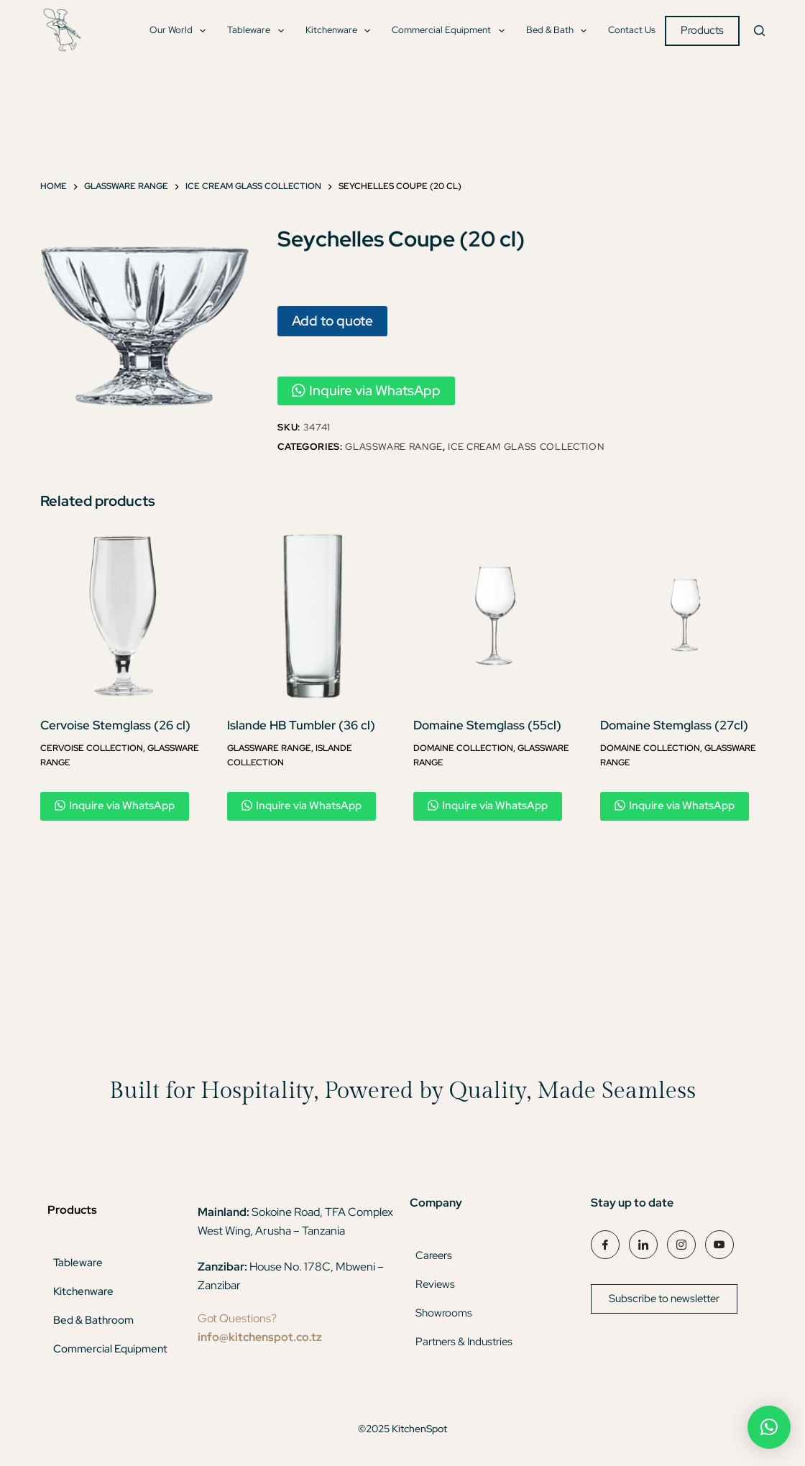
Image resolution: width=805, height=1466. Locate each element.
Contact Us (632, 30)
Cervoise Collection (91, 748)
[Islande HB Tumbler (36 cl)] (309, 616)
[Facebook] (605, 1244)
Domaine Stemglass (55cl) (487, 725)
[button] (769, 1427)
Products (702, 30)
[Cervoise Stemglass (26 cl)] (123, 616)
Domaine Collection (463, 748)
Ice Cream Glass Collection (526, 447)
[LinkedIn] (643, 1244)
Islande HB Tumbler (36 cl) (301, 725)
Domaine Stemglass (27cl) (674, 725)
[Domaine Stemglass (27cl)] (682, 616)
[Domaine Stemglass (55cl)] (496, 616)
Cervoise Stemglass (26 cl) (115, 725)
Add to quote (332, 320)
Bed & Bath (559, 31)
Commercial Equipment (451, 31)
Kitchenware (341, 31)
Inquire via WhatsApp (366, 391)
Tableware (258, 31)
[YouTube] (719, 1244)
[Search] (759, 30)
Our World (181, 31)
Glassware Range (394, 447)
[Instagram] (681, 1244)
